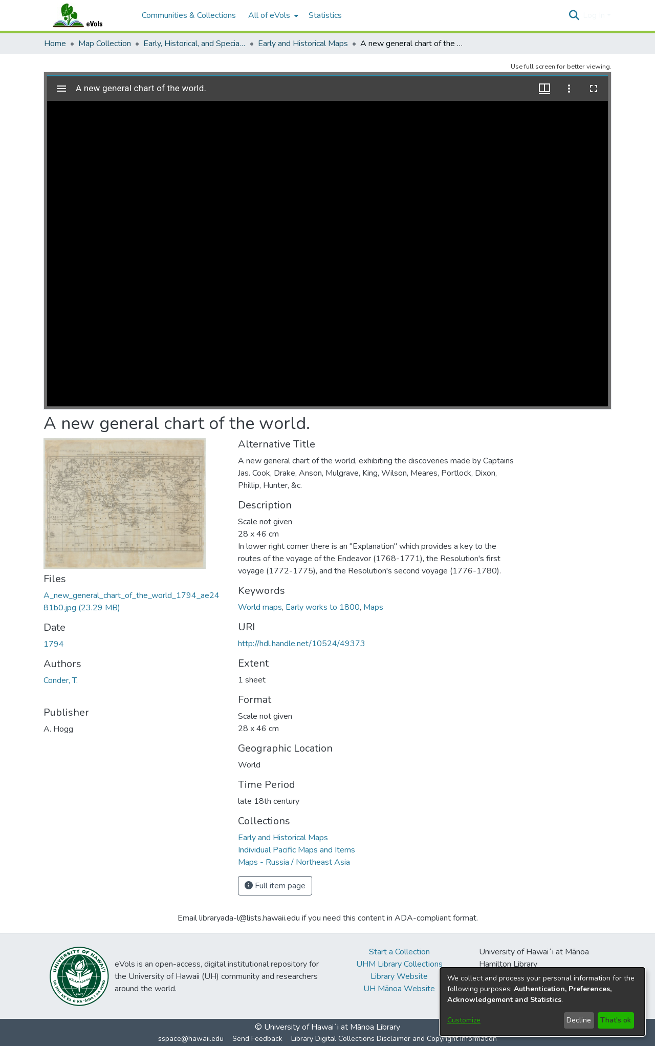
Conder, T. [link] (60, 680)
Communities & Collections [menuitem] (189, 15)
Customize (464, 1020)
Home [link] (55, 43)
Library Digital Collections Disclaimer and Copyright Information (394, 1038)
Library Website (399, 976)
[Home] (87, 15)
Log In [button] (595, 15)
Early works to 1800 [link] (323, 607)
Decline (578, 1020)
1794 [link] (53, 644)
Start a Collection (399, 951)
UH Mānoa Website (399, 988)
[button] (573, 15)
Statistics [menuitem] (325, 15)
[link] (283, 837)
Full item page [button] (275, 885)
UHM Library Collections (399, 964)
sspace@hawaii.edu (191, 1038)
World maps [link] (260, 607)
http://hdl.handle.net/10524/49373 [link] (301, 643)
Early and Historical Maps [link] (303, 43)
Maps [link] (373, 607)
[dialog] (542, 1002)
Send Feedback (257, 1038)
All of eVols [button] (269, 15)
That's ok (615, 1020)
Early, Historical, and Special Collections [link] (194, 43)
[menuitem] (272, 15)
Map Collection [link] (104, 43)
